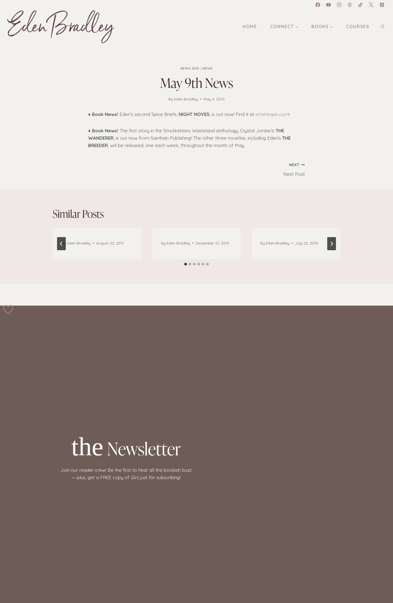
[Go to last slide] (61, 243)
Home (250, 26)
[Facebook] (317, 4)
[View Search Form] (382, 27)
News (208, 68)
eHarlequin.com (272, 114)
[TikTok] (360, 4)
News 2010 (190, 68)
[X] (371, 4)
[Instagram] (339, 4)
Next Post (253, 169)
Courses (357, 26)
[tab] (185, 264)
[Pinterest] (381, 4)
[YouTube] (328, 4)
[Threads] (350, 4)
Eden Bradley (186, 99)
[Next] (331, 243)
